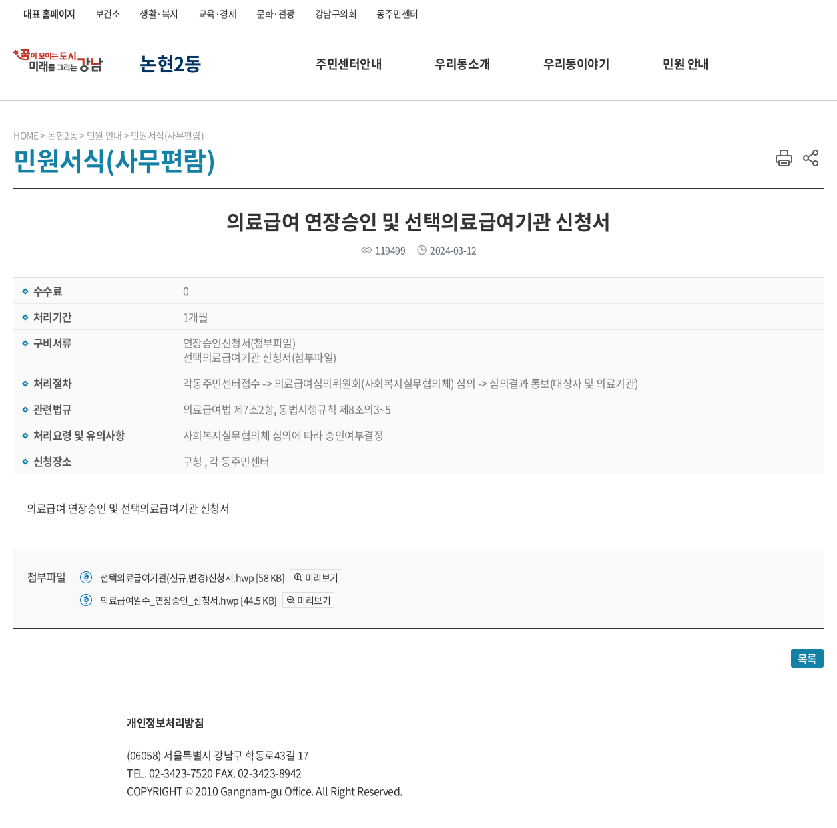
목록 (807, 658)
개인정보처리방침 (165, 722)
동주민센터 (397, 13)
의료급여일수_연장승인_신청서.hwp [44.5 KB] (188, 600)
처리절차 (51, 383)
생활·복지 (159, 13)
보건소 (108, 13)
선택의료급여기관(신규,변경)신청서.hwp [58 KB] (192, 577)
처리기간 (51, 316)
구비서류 (51, 342)
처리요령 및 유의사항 (78, 435)
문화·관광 (275, 13)
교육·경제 (217, 13)
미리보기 (321, 577)
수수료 (46, 290)
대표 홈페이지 (49, 13)
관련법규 (51, 409)
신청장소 (51, 461)
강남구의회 (336, 13)
